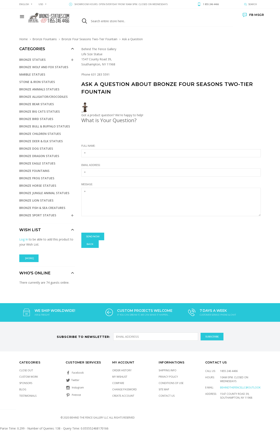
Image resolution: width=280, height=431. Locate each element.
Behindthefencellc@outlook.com (243, 387)
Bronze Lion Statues (36, 200)
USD (41, 4)
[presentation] (113, 224)
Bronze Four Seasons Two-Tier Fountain (89, 39)
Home (23, 39)
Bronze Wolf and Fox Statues (43, 67)
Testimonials (27, 396)
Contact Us (167, 396)
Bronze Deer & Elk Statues (41, 141)
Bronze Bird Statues (36, 119)
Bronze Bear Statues (36, 104)
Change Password (124, 389)
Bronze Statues (32, 60)
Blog (22, 389)
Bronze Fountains (44, 39)
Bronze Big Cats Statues (39, 111)
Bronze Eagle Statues (37, 163)
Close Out (26, 370)
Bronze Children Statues (40, 134)
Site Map (164, 389)
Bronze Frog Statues (36, 178)
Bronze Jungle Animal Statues (44, 193)
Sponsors (25, 383)
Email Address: (90, 165)
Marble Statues (32, 74)
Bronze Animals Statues (39, 89)
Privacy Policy (168, 377)
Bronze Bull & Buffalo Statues (44, 126)
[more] (29, 258)
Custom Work (28, 377)
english (24, 4)
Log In (23, 239)
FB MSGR (253, 15)
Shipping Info (167, 370)
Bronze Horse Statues (37, 186)
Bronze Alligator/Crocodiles (43, 97)
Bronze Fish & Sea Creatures (42, 208)
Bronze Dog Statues (36, 148)
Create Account (123, 396)
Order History (122, 370)
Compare (118, 383)
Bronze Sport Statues (37, 215)
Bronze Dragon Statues (39, 156)
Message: (87, 184)
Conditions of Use (171, 383)
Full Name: (88, 146)
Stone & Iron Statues (37, 82)
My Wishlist (119, 377)
